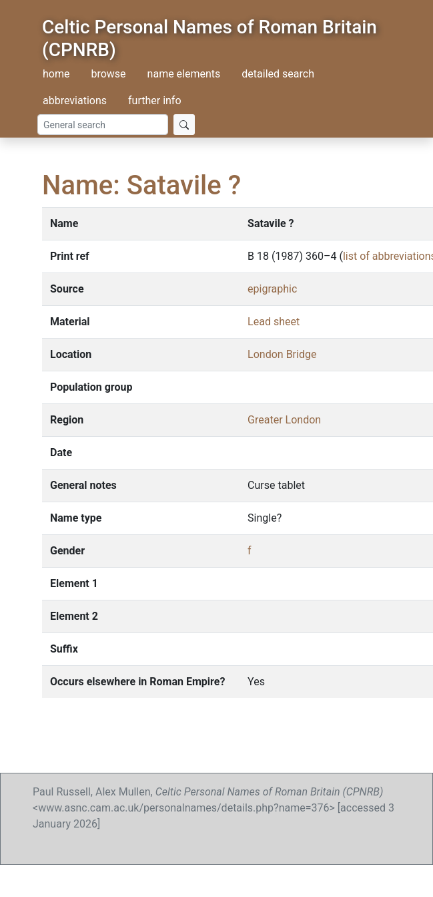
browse (108, 73)
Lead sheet (274, 321)
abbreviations (75, 100)
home (56, 73)
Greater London (284, 419)
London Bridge (282, 354)
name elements (184, 73)
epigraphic (272, 289)
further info (154, 100)
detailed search (278, 73)
